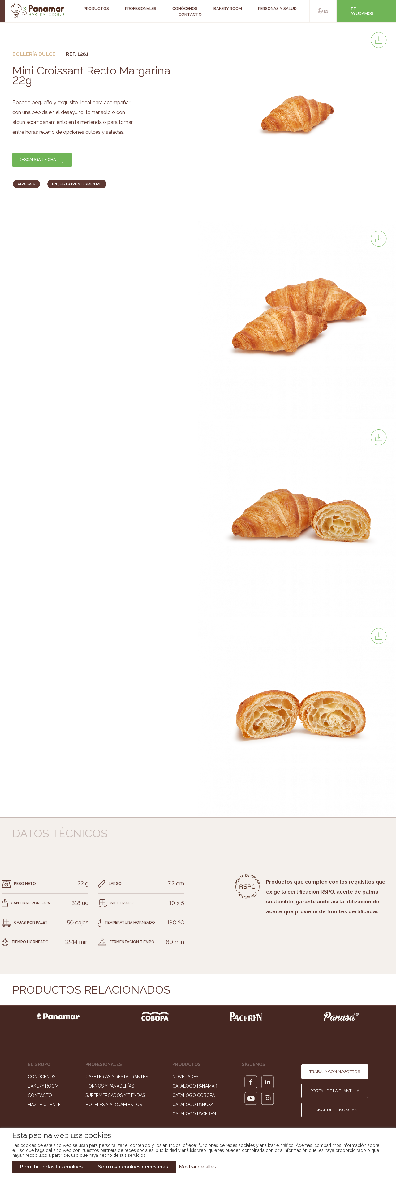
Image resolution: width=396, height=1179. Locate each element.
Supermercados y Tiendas (115, 1095)
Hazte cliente (44, 1104)
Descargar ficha (37, 159)
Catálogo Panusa (192, 1104)
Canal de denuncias (335, 1110)
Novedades (185, 1076)
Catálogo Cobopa (193, 1095)
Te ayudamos (362, 11)
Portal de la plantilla (334, 1090)
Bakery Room (43, 1086)
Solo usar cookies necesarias (133, 1167)
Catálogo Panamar (194, 1086)
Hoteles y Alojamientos (113, 1104)
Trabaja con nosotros (334, 1071)
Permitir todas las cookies (51, 1167)
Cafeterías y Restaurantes (116, 1076)
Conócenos (41, 1076)
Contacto (190, 14)
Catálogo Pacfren (194, 1113)
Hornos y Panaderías (109, 1086)
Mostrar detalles (197, 1167)
